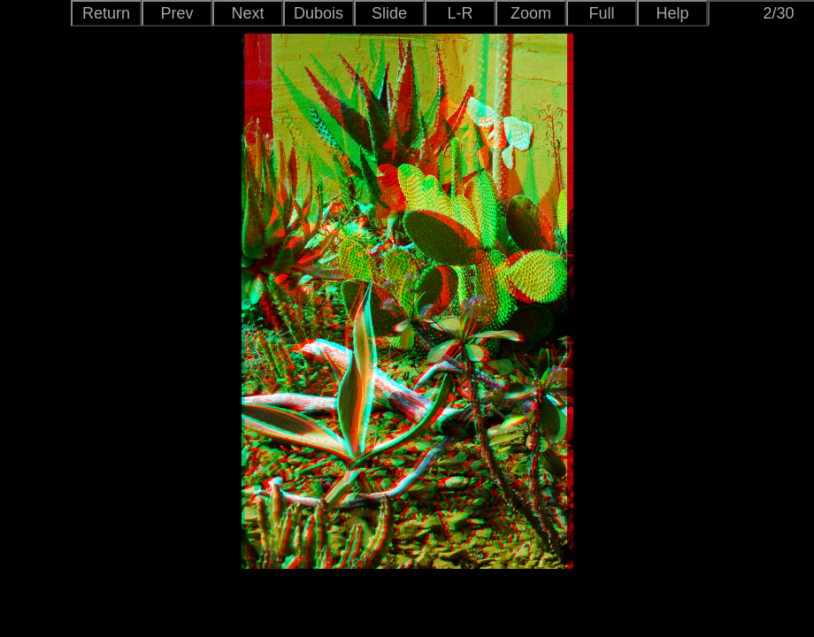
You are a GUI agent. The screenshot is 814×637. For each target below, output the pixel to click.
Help (672, 13)
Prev (176, 13)
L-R (459, 13)
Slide (389, 13)
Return (106, 13)
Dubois (318, 13)
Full (601, 13)
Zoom (531, 13)
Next (247, 13)
